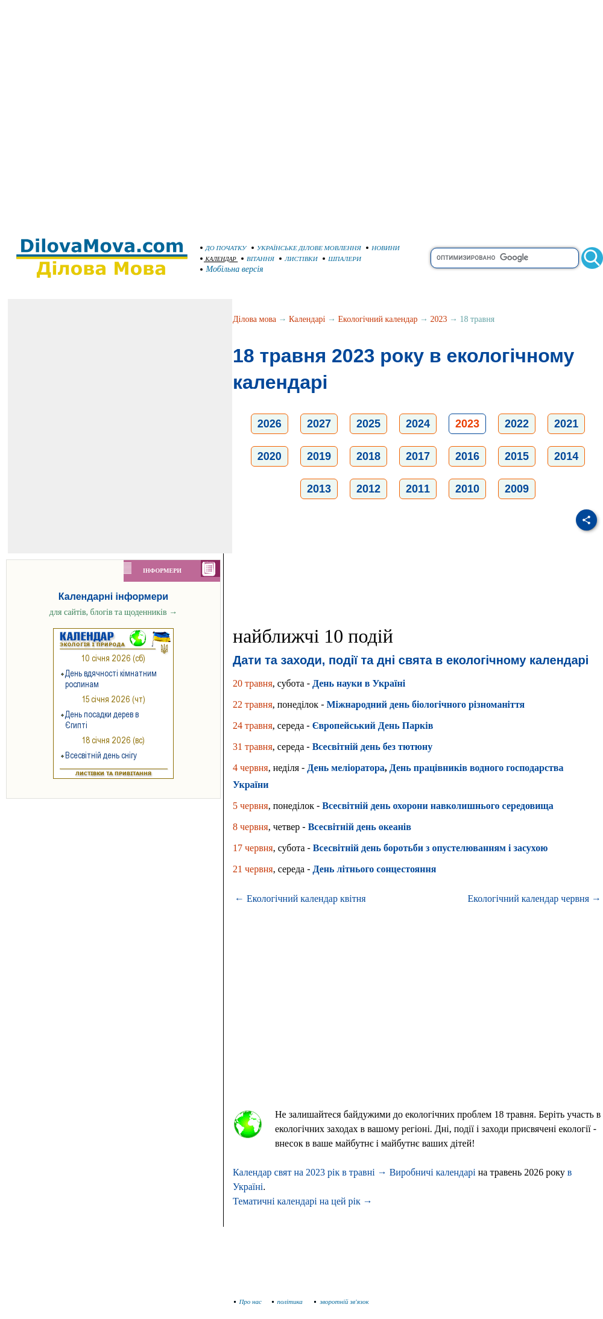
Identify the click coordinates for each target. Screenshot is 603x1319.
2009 (517, 489)
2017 (418, 456)
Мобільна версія (232, 269)
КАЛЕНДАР (218, 259)
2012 (368, 489)
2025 (368, 424)
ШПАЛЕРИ (341, 258)
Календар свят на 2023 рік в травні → (310, 1172)
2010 (467, 489)
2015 (517, 456)
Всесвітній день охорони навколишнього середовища (438, 806)
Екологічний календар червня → (534, 898)
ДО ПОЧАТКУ (223, 247)
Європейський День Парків (373, 725)
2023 (439, 319)
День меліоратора (345, 768)
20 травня (253, 683)
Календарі (307, 319)
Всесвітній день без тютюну (372, 746)
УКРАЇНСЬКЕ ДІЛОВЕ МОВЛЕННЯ (306, 247)
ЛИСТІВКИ (298, 258)
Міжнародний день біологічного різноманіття (425, 704)
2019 (319, 456)
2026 (269, 424)
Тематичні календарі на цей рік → (303, 1201)
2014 (566, 456)
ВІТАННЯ (258, 258)
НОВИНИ (383, 247)
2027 (319, 424)
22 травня (253, 704)
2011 (418, 489)
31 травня (253, 746)
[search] (505, 258)
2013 (319, 489)
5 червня (250, 806)
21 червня (253, 869)
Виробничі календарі (433, 1172)
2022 (517, 424)
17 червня (253, 848)
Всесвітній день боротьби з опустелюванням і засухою (430, 848)
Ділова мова (254, 319)
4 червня (250, 768)
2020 (269, 456)
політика (288, 1301)
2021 (566, 424)
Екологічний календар (378, 319)
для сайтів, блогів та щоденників (113, 612)
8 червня (250, 827)
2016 (467, 456)
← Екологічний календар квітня (300, 898)
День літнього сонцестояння (374, 869)
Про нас (248, 1301)
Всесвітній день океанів (359, 827)
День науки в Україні (358, 683)
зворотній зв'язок (341, 1301)
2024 (418, 424)
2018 (368, 456)
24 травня (253, 725)
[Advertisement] (113, 113)
